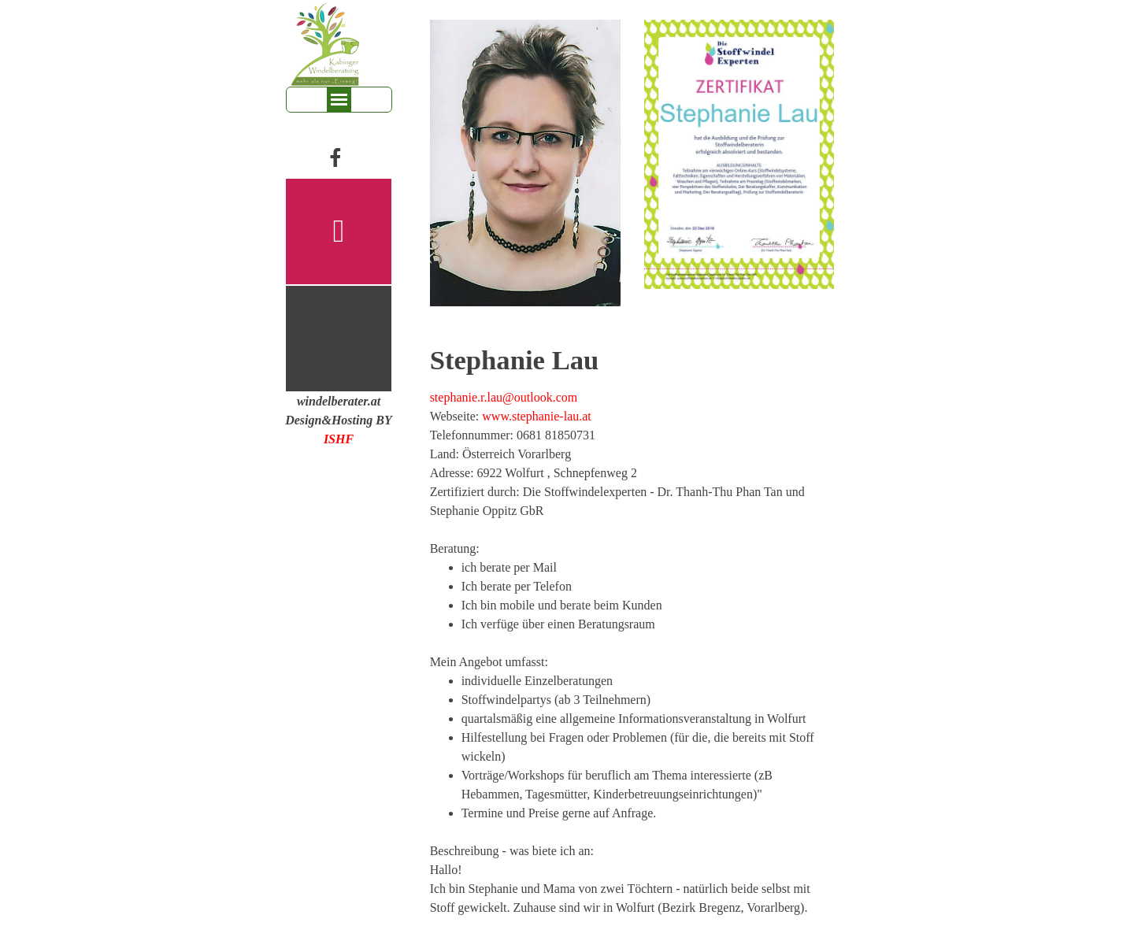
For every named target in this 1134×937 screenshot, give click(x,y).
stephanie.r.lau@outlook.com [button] (504, 397)
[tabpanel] (339, 420)
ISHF (339, 439)
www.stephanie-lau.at (536, 416)
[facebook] (335, 157)
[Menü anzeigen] (339, 99)
